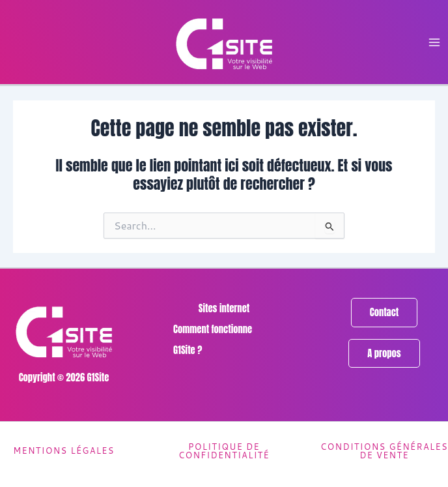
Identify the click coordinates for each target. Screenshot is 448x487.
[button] (384, 312)
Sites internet (224, 308)
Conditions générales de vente (384, 451)
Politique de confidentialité (224, 451)
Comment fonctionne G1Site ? (212, 339)
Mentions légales (63, 450)
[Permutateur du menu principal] (434, 42)
